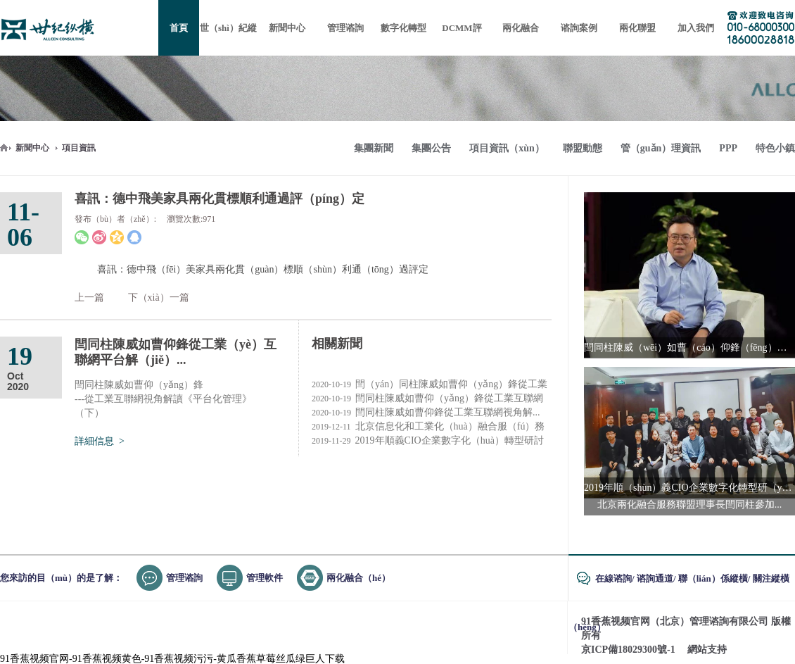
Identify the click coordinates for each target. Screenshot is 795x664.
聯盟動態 (582, 148)
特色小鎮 (775, 148)
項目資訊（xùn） (507, 148)
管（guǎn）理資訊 (661, 148)
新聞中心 (32, 148)
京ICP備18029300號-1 (628, 649)
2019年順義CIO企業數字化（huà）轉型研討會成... (428, 441)
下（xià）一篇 (158, 297)
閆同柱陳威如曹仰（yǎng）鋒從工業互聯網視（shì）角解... (427, 398)
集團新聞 (373, 148)
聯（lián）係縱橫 (713, 578)
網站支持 (707, 649)
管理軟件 (264, 577)
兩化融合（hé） (358, 577)
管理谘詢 (184, 577)
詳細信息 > (100, 441)
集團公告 (431, 148)
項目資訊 (79, 148)
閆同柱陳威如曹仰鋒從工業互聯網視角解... (426, 413)
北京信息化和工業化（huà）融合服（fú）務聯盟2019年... (428, 427)
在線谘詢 (613, 578)
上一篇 (89, 297)
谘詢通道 (655, 578)
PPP (728, 148)
